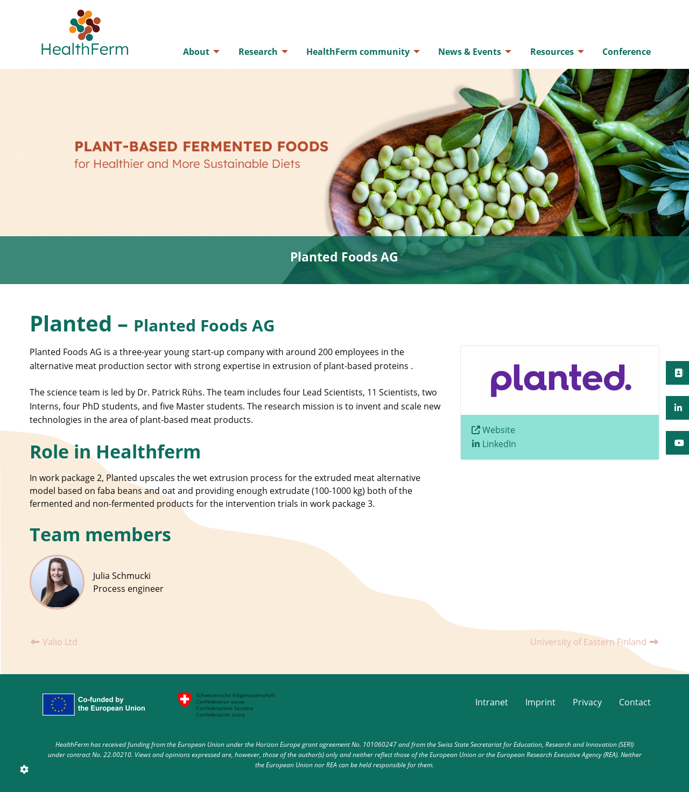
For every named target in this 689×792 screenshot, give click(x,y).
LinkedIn (499, 444)
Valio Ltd (54, 642)
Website (498, 430)
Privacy (587, 702)
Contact (635, 702)
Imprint (540, 702)
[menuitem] (198, 51)
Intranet (491, 702)
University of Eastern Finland (594, 642)
